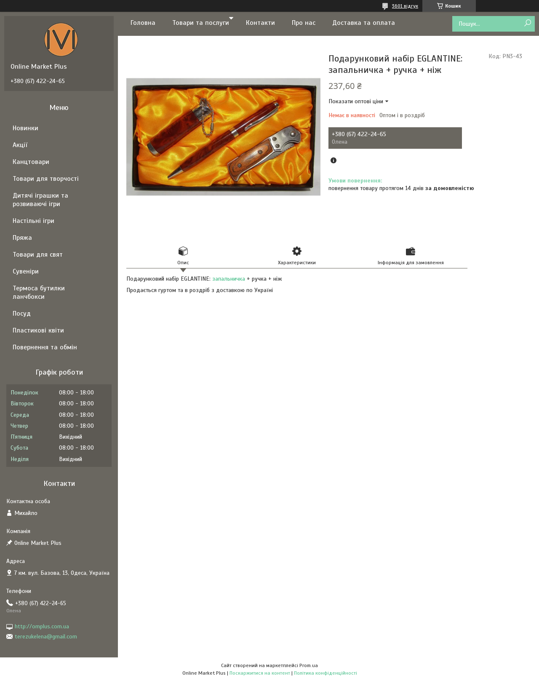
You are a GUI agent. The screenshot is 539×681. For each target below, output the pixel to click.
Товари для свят (38, 254)
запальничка (228, 278)
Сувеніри (26, 271)
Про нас (303, 23)
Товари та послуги (200, 23)
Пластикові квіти (38, 330)
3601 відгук (405, 6)
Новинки (25, 128)
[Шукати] (527, 23)
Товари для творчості (46, 178)
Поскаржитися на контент (259, 673)
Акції (20, 145)
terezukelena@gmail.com (46, 636)
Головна (143, 23)
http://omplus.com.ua (42, 626)
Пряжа (22, 237)
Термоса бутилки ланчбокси (39, 292)
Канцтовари (31, 162)
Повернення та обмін (45, 347)
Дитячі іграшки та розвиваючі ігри (40, 199)
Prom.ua (308, 665)
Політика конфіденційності (325, 673)
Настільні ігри (33, 221)
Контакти (260, 23)
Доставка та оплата (363, 23)
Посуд (22, 313)
